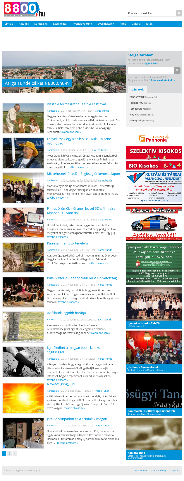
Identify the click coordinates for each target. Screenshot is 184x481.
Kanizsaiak (41, 23)
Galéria (136, 23)
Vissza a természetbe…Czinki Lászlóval (76, 104)
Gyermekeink (105, 23)
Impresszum (140, 470)
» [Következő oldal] (15, 454)
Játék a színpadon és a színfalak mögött (77, 419)
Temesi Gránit (141, 108)
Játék (149, 23)
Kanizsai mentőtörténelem (67, 243)
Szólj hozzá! (60, 23)
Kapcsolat (175, 470)
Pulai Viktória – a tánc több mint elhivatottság (82, 278)
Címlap (9, 23)
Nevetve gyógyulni (61, 384)
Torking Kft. (141, 102)
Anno (123, 23)
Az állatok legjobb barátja (66, 313)
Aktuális (24, 23)
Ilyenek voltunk (82, 23)
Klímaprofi (142, 120)
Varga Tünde (102, 110)
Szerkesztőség (158, 470)
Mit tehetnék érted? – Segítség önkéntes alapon (83, 173)
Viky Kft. (142, 114)
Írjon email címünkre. (163, 80)
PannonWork (143, 96)
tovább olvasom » (71, 132)
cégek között (151, 63)
